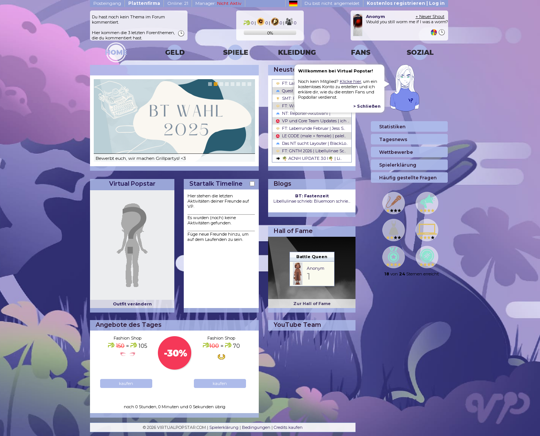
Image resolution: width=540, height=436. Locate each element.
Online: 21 (177, 3)
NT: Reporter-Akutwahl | (303, 113)
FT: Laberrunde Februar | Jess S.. (310, 128)
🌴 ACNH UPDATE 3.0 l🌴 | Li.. (309, 158)
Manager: (218, 3)
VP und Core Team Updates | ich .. (312, 120)
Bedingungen (256, 427)
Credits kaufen (288, 427)
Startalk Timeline (216, 183)
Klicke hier (350, 81)
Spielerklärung (223, 427)
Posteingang (107, 3)
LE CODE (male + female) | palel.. (311, 135)
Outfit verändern (132, 304)
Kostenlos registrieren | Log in (406, 3)
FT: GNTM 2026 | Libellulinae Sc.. (311, 150)
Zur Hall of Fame (312, 303)
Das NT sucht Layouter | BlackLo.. (312, 143)
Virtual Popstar (132, 183)
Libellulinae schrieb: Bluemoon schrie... (311, 198)
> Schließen (367, 106)
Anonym (315, 268)
